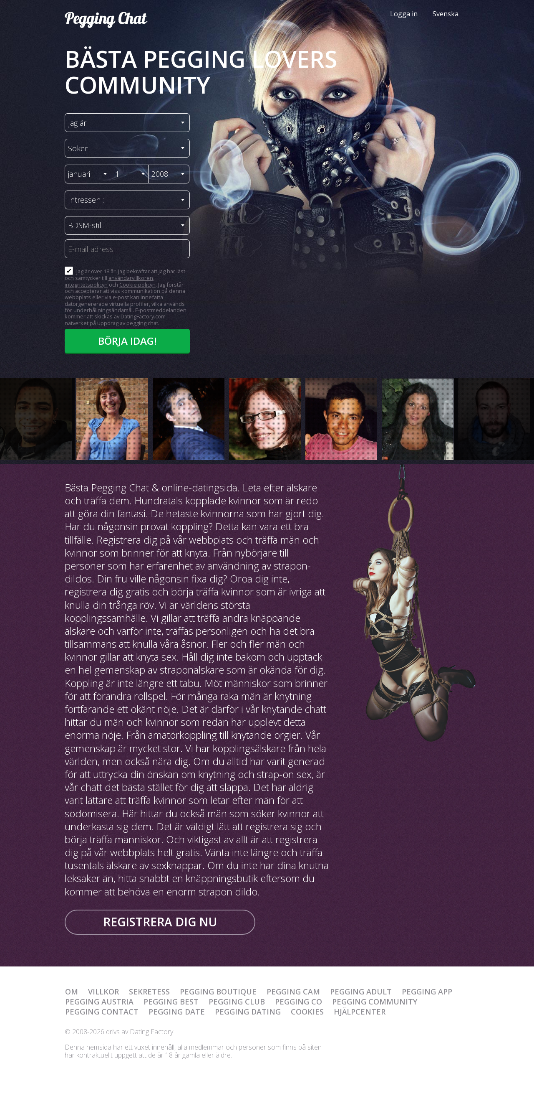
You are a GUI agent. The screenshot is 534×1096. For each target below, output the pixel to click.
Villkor (103, 992)
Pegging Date (177, 1012)
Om (71, 992)
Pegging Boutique (218, 992)
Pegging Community (374, 1002)
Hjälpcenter (359, 1012)
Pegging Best (171, 1002)
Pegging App (427, 992)
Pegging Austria (99, 1002)
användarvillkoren (130, 278)
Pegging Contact (102, 1012)
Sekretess (149, 992)
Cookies (307, 1012)
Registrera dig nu (160, 922)
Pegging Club (237, 1002)
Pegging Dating (248, 1012)
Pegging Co (298, 1002)
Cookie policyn (137, 284)
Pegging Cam (293, 992)
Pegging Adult (361, 992)
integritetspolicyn (86, 284)
